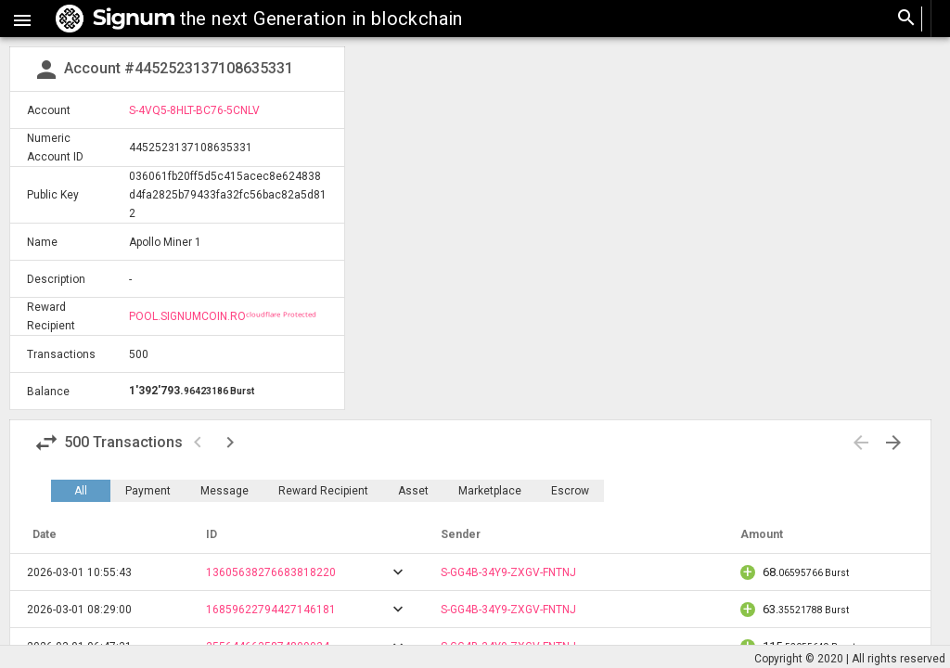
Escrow (570, 491)
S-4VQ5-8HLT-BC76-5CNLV (194, 110)
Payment (148, 491)
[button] (22, 18)
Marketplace (489, 491)
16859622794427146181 (271, 609)
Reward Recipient (323, 491)
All (80, 491)
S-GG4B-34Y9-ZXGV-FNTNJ (508, 572)
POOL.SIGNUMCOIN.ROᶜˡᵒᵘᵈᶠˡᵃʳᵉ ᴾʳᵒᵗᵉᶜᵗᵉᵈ (222, 316)
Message (224, 491)
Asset (413, 491)
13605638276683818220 (271, 572)
